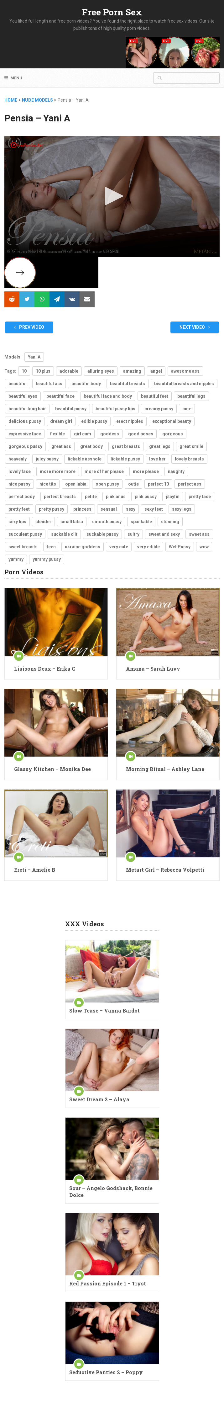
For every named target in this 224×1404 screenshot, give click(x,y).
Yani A (34, 356)
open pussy (107, 484)
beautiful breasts (127, 383)
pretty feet (19, 509)
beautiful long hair (27, 408)
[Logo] (27, 145)
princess (82, 509)
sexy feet (153, 509)
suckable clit (64, 534)
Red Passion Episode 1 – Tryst (107, 1283)
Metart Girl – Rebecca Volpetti (165, 869)
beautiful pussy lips (115, 408)
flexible (57, 433)
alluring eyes (100, 371)
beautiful (17, 383)
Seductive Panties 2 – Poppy (106, 1372)
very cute (118, 546)
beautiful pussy (70, 408)
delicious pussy (24, 421)
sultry (133, 534)
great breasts (126, 446)
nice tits (47, 484)
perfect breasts (60, 496)
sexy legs (181, 509)
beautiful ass (49, 383)
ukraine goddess (82, 546)
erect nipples (129, 421)
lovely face (19, 471)
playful (173, 496)
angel (156, 371)
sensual (109, 509)
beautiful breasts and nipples (184, 383)
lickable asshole (85, 458)
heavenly (17, 458)
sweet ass (199, 534)
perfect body (21, 496)
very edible (148, 546)
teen (51, 546)
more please (146, 471)
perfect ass (189, 484)
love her (157, 458)
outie (133, 484)
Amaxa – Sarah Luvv (153, 668)
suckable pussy (102, 534)
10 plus (43, 371)
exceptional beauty (171, 421)
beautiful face (60, 396)
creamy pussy (158, 408)
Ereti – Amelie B (34, 869)
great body (91, 446)
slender (43, 521)
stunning (170, 521)
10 (24, 371)
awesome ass (185, 371)
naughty (176, 471)
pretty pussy (51, 509)
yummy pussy (47, 559)
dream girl (61, 421)
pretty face (200, 496)
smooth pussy (107, 521)
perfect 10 (158, 484)
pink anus (116, 496)
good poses (140, 433)
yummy (15, 559)
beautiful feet (154, 396)
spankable (141, 521)
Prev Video (29, 327)
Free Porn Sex (112, 12)
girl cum (82, 433)
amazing (132, 371)
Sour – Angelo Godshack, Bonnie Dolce (111, 1191)
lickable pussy (125, 458)
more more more (58, 471)
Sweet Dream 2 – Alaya (99, 1099)
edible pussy (94, 421)
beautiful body (86, 383)
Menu (16, 78)
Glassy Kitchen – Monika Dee (52, 769)
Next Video (195, 327)
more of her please (104, 471)
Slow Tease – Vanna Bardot (104, 1010)
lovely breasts (189, 458)
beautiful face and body (108, 396)
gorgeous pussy (25, 446)
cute (186, 408)
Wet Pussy (179, 546)
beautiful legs (191, 396)
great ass (61, 446)
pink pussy (146, 496)
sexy (130, 509)
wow (204, 546)
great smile (191, 446)
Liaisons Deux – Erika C (44, 668)
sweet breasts (23, 546)
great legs (159, 446)
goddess (109, 433)
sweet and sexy (164, 534)
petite (91, 496)
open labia (75, 484)
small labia (71, 521)
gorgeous (172, 433)
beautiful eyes (22, 396)
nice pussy (19, 484)
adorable (69, 371)
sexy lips (17, 521)
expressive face (24, 433)
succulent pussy (25, 534)
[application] (111, 196)
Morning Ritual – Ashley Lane (165, 769)
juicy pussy (47, 458)
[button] (112, 196)
